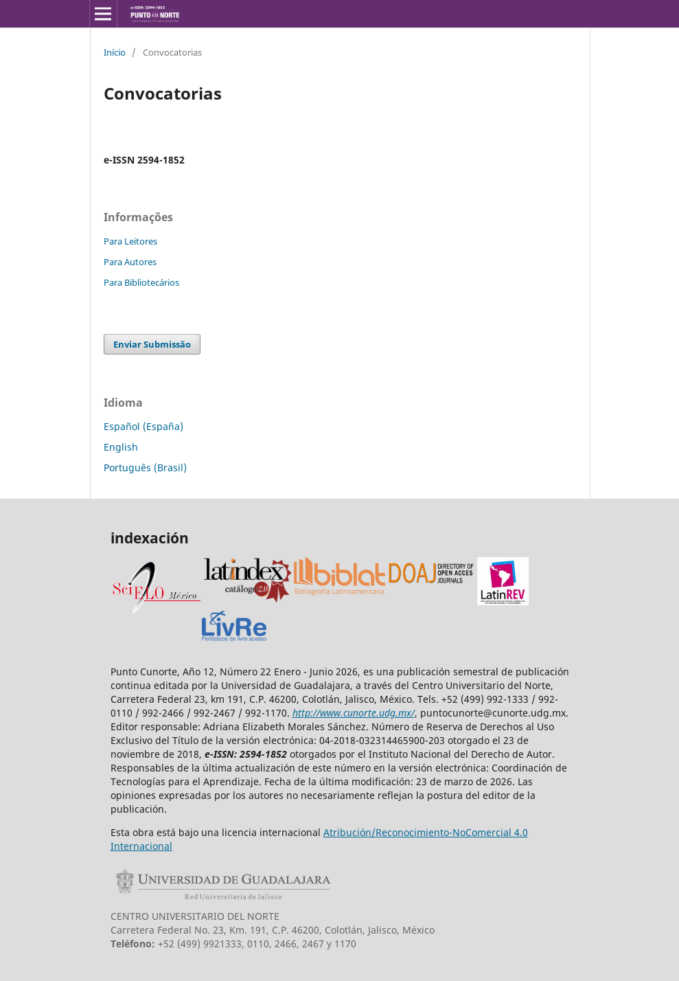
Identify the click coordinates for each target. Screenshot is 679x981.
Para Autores (130, 262)
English (121, 446)
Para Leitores (130, 241)
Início (115, 52)
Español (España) (143, 426)
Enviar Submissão (152, 344)
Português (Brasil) (145, 467)
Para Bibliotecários (141, 282)
